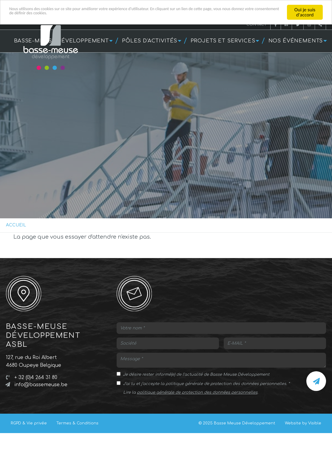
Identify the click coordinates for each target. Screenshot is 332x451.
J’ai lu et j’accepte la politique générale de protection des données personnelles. (205, 384)
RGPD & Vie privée (29, 423)
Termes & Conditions (77, 423)
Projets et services (223, 41)
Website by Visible (303, 423)
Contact (256, 24)
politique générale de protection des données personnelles (197, 392)
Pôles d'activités (149, 41)
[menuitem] (151, 41)
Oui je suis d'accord (304, 12)
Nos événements (295, 41)
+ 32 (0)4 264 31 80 (35, 377)
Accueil (16, 225)
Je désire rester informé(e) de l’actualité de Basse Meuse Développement (196, 374)
